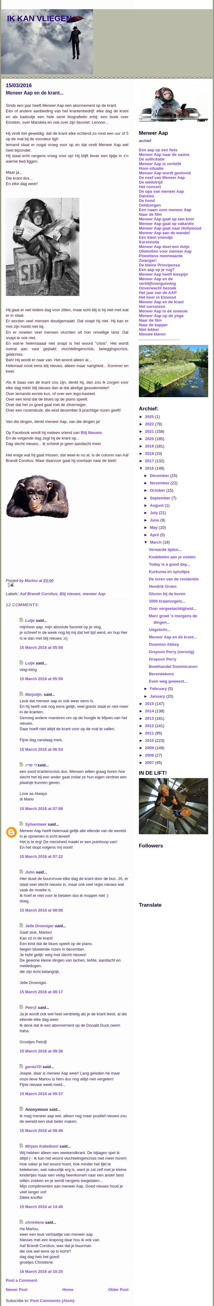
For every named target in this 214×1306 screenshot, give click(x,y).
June (155, 520)
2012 (150, 725)
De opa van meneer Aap (161, 191)
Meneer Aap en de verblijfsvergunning (157, 281)
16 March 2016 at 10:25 (41, 1271)
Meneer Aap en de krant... (173, 637)
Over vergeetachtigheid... (172, 608)
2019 (150, 446)
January (158, 696)
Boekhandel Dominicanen (173, 666)
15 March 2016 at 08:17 (41, 992)
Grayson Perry (162, 659)
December (160, 475)
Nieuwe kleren (152, 334)
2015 (150, 703)
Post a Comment (21, 1280)
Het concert (150, 186)
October (158, 490)
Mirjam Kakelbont (41, 1146)
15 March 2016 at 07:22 (41, 856)
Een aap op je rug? (156, 269)
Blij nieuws (70, 593)
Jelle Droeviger (39, 926)
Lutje (30, 620)
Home (67, 1289)
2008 (150, 755)
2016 (150, 468)
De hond (147, 200)
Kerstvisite (149, 242)
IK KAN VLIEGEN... (42, 18)
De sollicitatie (152, 159)
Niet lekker (149, 329)
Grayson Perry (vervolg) (171, 651)
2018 (150, 453)
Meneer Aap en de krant (161, 302)
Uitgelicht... (159, 629)
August (157, 505)
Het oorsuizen (152, 306)
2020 (150, 438)
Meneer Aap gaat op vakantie (166, 223)
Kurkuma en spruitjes (169, 571)
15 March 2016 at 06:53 (41, 749)
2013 (150, 718)
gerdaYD (33, 1066)
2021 (150, 431)
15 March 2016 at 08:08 (41, 910)
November (160, 483)
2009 (150, 748)
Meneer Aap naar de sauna (164, 154)
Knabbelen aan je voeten (172, 557)
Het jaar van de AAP (158, 292)
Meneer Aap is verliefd (160, 163)
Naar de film (150, 214)
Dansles (146, 196)
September (161, 498)
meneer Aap (94, 593)
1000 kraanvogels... (167, 601)
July (154, 512)
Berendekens (161, 674)
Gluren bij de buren (167, 593)
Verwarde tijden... (165, 549)
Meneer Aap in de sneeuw (163, 311)
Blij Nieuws (91, 432)
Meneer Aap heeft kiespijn (163, 274)
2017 (150, 461)
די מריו (30, 765)
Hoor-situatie (151, 168)
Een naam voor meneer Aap (165, 209)
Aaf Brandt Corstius (39, 593)
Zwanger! (148, 260)
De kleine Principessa (159, 265)
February (159, 688)
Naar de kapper (153, 325)
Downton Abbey (164, 644)
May (154, 527)
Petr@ (31, 1007)
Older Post (118, 1289)
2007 (150, 762)
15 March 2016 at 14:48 (41, 1206)
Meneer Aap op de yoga (161, 315)
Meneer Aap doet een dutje (164, 246)
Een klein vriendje (156, 237)
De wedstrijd (150, 182)
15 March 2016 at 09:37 (41, 1093)
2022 (150, 424)
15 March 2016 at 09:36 (41, 1051)
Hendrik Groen (162, 586)
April (155, 535)
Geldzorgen (150, 205)
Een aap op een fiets (158, 150)
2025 (150, 416)
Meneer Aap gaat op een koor (166, 219)
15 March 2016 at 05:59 (41, 647)
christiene (34, 1222)
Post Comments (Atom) (52, 1300)
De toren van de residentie (174, 579)
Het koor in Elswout (157, 297)
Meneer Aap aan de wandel (164, 233)
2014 (150, 711)
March (156, 542)
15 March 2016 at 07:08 (41, 808)
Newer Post (17, 1289)
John (30, 872)
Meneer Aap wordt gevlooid (165, 173)
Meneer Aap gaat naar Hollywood (170, 228)
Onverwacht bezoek (157, 288)
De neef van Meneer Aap (162, 177)
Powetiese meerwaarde (161, 256)
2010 (150, 740)
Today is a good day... (169, 564)
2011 (150, 733)
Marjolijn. (34, 694)
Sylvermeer (36, 824)
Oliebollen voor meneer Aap (165, 251)
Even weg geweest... (168, 681)
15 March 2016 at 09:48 (41, 1130)
